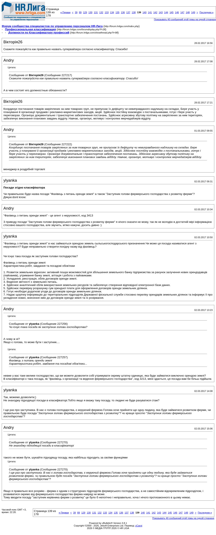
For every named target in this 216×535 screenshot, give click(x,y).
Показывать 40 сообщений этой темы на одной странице (185, 19)
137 (128, 12)
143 (161, 12)
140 (144, 12)
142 (155, 12)
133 (107, 12)
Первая (65, 12)
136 (123, 12)
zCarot (138, 525)
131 (96, 12)
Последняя (206, 12)
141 (150, 12)
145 (171, 12)
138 (134, 12)
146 (177, 12)
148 (188, 12)
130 (90, 12)
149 (193, 12)
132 (101, 12)
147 (182, 12)
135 (117, 12)
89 (80, 12)
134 (112, 12)
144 (166, 12)
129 (85, 12)
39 (76, 12)
